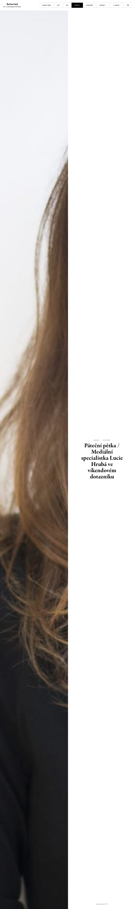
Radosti (77, 5)
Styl (58, 5)
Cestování (106, 440)
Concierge (89, 5)
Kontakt (102, 5)
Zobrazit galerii (100, 904)
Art (67, 5)
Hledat (116, 5)
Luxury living (46, 5)
